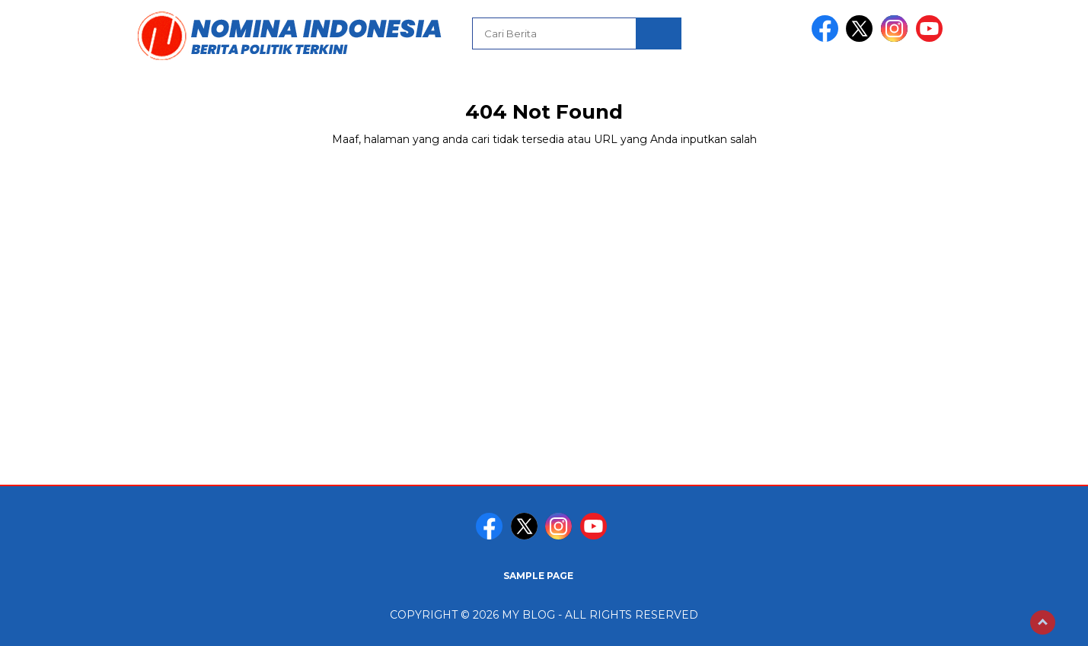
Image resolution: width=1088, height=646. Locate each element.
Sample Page (538, 575)
